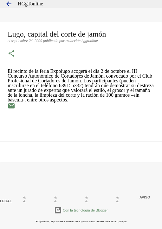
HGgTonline (30, 3)
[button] (11, 54)
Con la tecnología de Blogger (81, 210)
